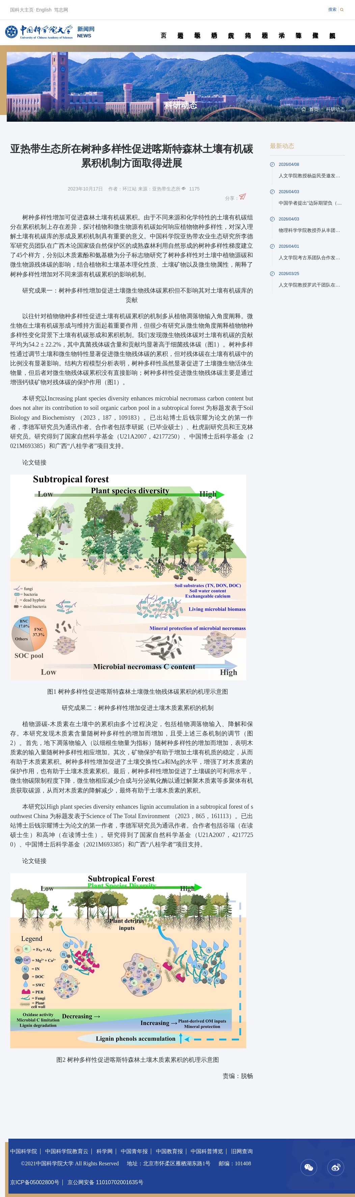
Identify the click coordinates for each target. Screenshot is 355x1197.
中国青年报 (134, 1151)
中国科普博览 (207, 1151)
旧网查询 (242, 1151)
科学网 (105, 1151)
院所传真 (231, 27)
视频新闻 (332, 27)
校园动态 (264, 27)
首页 (163, 27)
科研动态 (214, 27)
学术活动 (281, 27)
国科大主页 (22, 9)
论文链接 (34, 462)
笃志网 (61, 9)
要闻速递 (180, 27)
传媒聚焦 (315, 27)
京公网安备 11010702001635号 (105, 1182)
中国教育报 (169, 1151)
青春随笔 (298, 27)
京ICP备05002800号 (34, 1182)
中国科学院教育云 (66, 1151)
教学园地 (197, 27)
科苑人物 (247, 27)
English (44, 9)
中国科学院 (23, 1151)
